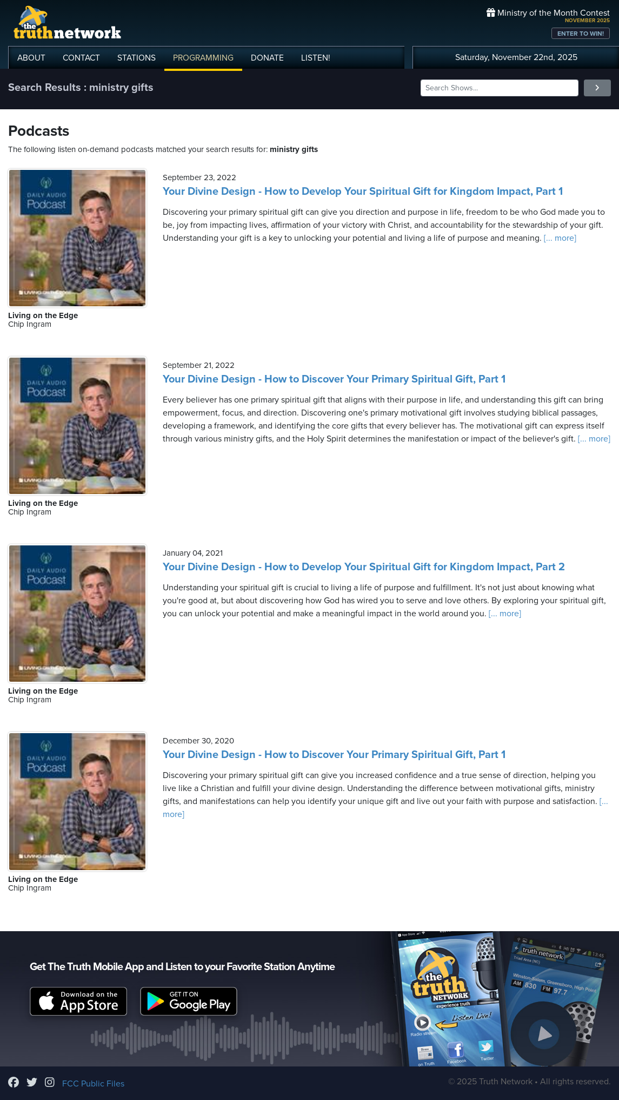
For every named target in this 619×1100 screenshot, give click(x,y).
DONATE (267, 58)
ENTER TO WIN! (580, 33)
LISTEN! (315, 58)
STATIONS (136, 58)
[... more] (559, 238)
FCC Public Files (93, 1083)
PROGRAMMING (203, 58)
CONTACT (81, 58)
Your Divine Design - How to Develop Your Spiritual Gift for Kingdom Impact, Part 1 (363, 191)
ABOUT (31, 58)
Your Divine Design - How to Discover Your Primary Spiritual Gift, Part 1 (334, 379)
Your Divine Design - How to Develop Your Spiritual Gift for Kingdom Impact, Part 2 (364, 567)
